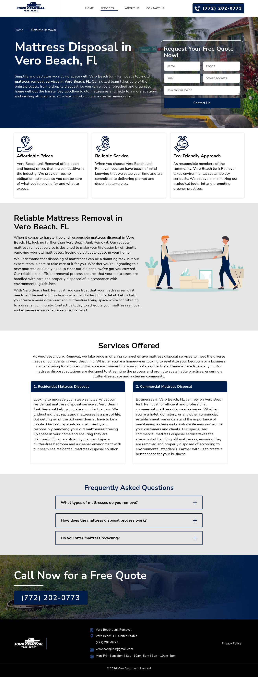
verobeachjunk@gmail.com (114, 650)
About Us (131, 8)
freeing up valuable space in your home (97, 252)
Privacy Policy (231, 645)
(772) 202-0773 (221, 8)
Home (88, 8)
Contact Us (154, 8)
